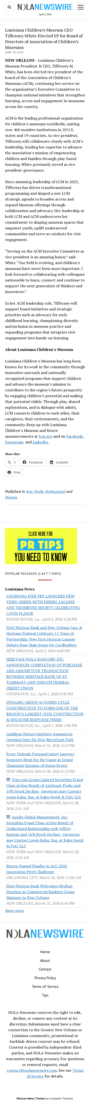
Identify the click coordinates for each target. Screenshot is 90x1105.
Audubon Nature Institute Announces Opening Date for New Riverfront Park (39, 736)
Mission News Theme (31, 1098)
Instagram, (14, 442)
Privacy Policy (45, 977)
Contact (45, 969)
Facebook (74, 436)
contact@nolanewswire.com (32, 1070)
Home (45, 951)
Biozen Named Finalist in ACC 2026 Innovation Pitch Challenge (36, 868)
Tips (45, 995)
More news (14, 910)
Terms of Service (45, 986)
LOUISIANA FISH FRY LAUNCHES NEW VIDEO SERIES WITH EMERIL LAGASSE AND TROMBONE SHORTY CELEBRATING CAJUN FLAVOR (43, 604)
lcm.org (45, 436)
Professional (55, 491)
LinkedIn (40, 442)
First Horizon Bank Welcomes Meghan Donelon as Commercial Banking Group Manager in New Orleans (40, 891)
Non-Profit (34, 491)
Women (11, 497)
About (45, 960)
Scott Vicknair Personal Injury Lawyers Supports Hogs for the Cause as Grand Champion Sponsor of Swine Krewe (40, 759)
